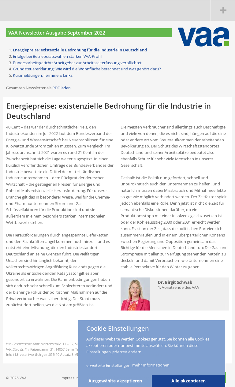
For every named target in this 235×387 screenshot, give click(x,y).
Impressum (70, 377)
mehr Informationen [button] (151, 365)
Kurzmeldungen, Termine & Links (43, 75)
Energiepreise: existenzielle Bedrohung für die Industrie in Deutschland (80, 50)
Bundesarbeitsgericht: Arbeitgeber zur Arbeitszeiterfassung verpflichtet (77, 62)
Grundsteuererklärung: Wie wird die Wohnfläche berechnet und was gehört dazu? (87, 69)
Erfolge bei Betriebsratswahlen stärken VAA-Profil (57, 56)
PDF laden (61, 88)
